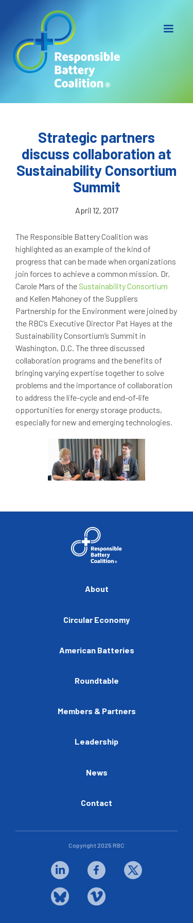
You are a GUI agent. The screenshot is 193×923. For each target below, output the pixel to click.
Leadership (96, 741)
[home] (64, 49)
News (97, 772)
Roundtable (97, 680)
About (97, 589)
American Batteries (96, 650)
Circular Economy (96, 619)
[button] (168, 29)
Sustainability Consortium (123, 286)
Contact (96, 802)
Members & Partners (97, 711)
